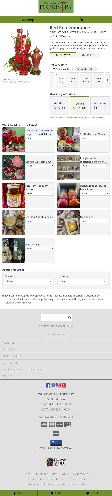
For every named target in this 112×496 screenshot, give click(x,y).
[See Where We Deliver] (56, 334)
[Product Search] (56, 317)
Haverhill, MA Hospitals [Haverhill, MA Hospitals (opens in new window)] (74, 474)
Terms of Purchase (57, 484)
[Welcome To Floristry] (56, 12)
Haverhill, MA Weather (40, 479)
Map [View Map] (56, 493)
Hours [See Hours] (93, 493)
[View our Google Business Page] (53, 386)
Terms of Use (77, 484)
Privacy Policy (35, 484)
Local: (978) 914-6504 (56, 409)
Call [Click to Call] (18, 493)
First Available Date (86, 69)
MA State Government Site (70, 479)
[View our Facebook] (48, 386)
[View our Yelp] (64, 386)
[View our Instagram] (58, 386)
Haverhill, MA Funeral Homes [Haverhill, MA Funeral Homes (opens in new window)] (41, 474)
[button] (56, 443)
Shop (28, 19)
